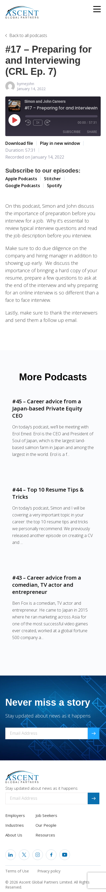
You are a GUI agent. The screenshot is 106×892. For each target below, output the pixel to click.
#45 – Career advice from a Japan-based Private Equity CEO (47, 408)
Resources (45, 835)
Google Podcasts (22, 185)
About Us (13, 835)
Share (92, 132)
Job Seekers (46, 815)
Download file (19, 143)
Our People (46, 825)
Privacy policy (48, 870)
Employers (15, 815)
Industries (14, 825)
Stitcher (52, 179)
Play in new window (60, 143)
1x (37, 122)
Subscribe (72, 132)
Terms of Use (17, 870)
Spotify (54, 185)
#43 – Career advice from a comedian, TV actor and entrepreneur (46, 584)
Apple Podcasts (21, 179)
